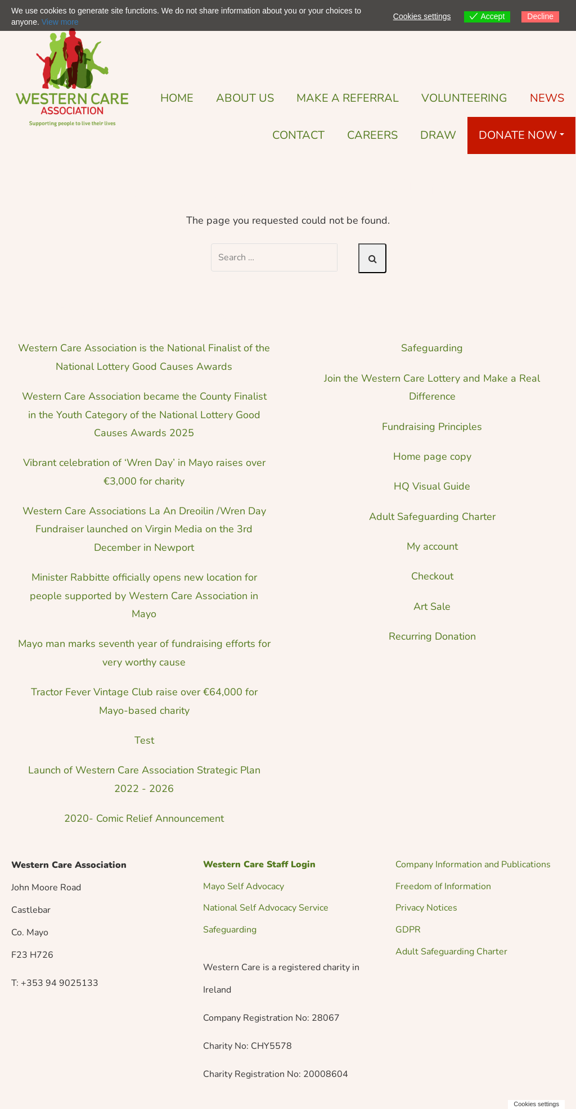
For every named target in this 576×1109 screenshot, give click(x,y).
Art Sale (432, 606)
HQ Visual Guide (432, 486)
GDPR (408, 930)
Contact (298, 135)
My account (432, 546)
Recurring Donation (432, 636)
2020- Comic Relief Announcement (144, 818)
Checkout (432, 576)
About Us (245, 98)
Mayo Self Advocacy (243, 886)
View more (60, 21)
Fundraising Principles (432, 426)
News (547, 98)
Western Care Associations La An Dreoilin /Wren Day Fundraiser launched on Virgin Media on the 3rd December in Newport (144, 529)
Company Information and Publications (473, 864)
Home (177, 98)
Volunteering (464, 98)
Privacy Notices (426, 908)
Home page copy (432, 456)
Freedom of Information (443, 886)
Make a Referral (347, 98)
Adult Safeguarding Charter (432, 516)
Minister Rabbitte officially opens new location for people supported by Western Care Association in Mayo (144, 596)
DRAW (438, 135)
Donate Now (521, 135)
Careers (372, 135)
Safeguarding (432, 348)
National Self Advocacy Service (265, 908)
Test (144, 740)
